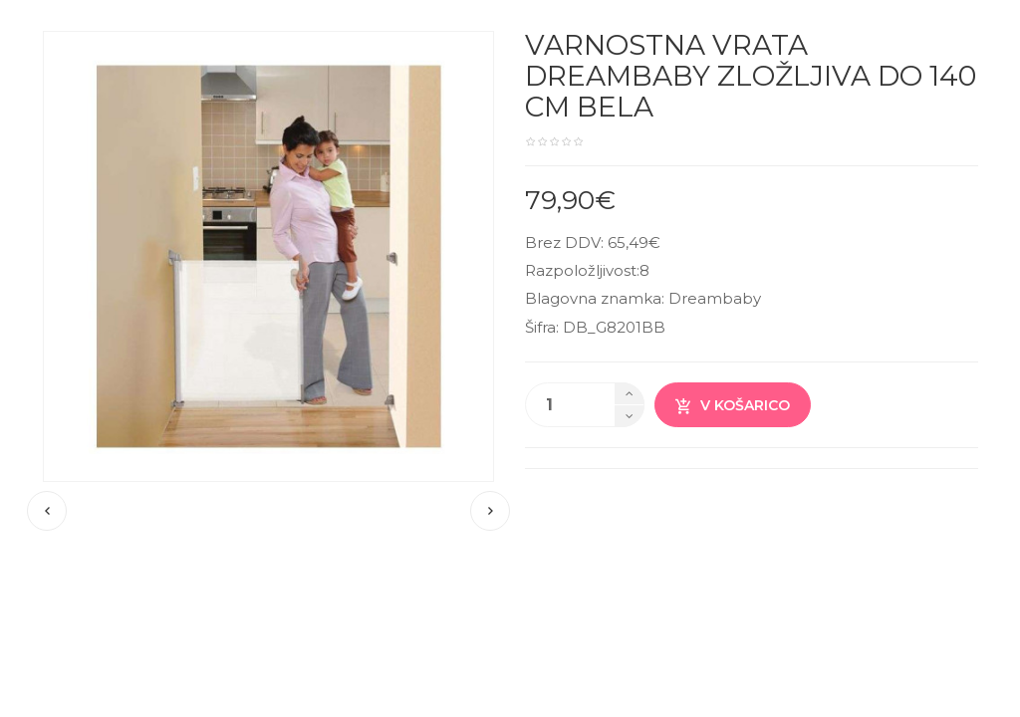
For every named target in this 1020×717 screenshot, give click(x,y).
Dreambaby (714, 298)
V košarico (732, 405)
